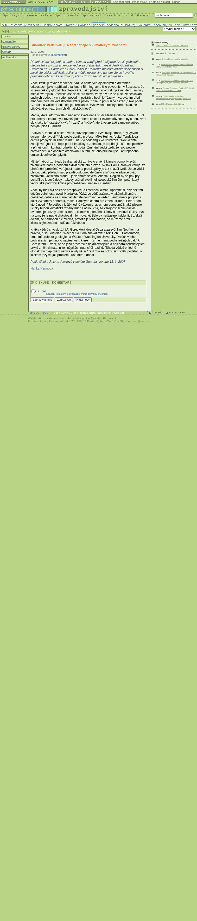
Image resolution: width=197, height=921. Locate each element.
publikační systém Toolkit (82, 318)
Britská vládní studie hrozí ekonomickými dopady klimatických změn (173, 97)
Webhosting (36, 318)
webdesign (53, 318)
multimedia (9, 57)
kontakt (156, 312)
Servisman (101, 293)
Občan (176, 1)
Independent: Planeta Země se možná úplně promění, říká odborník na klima (174, 81)
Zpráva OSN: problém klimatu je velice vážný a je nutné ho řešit (174, 65)
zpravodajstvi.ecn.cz (28, 31)
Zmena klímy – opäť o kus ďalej (175, 59)
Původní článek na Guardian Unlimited (172, 45)
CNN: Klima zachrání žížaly (172, 104)
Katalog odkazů (160, 1)
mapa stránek (177, 312)
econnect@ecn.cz (137, 321)
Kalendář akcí (121, 1)
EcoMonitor (59, 54)
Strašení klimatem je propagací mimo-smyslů (71, 293)
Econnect (109, 318)
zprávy (6, 36)
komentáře (9, 41)
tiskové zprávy (11, 46)
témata (6, 51)
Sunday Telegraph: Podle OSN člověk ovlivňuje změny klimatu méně (175, 89)
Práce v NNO (140, 1)
